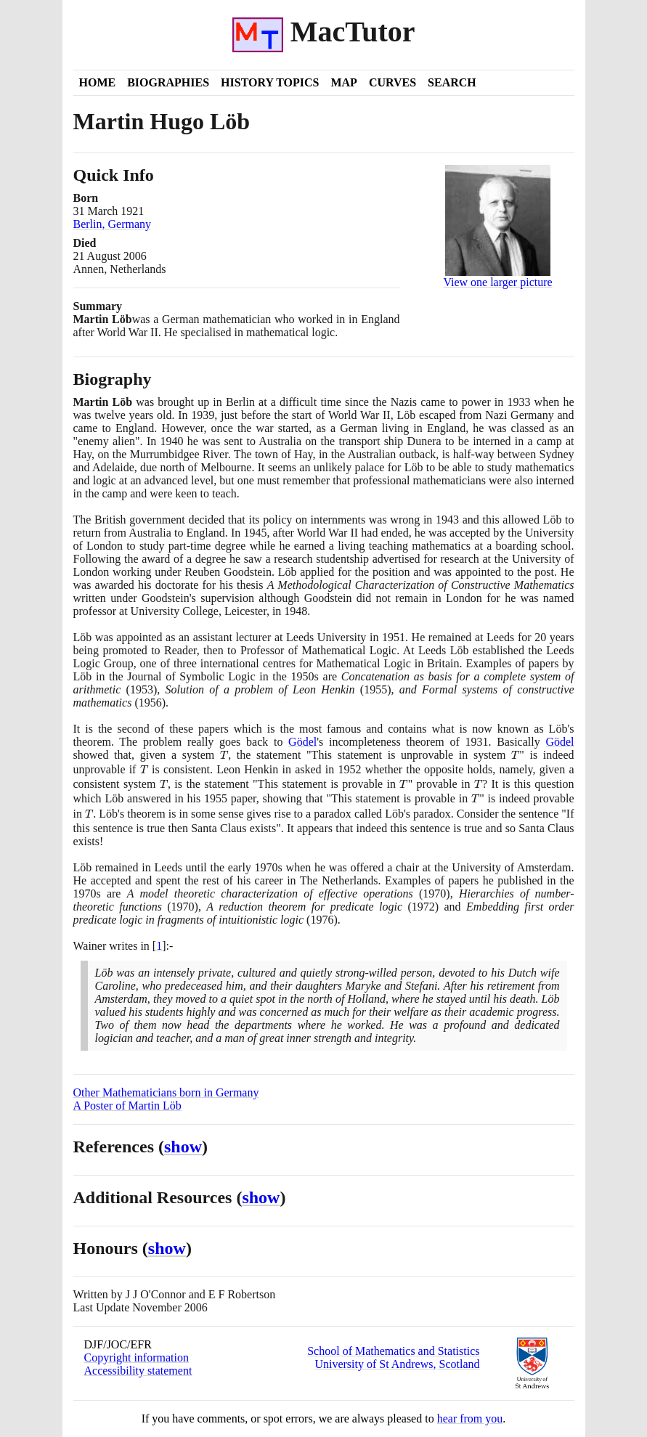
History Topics (270, 82)
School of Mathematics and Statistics (393, 1351)
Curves (392, 82)
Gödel (302, 742)
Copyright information (136, 1357)
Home (97, 82)
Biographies (168, 82)
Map (343, 82)
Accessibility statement (138, 1370)
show (183, 1146)
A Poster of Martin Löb (127, 1105)
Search (452, 82)
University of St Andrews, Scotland (396, 1364)
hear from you (470, 1418)
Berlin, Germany (112, 224)
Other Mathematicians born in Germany (166, 1092)
